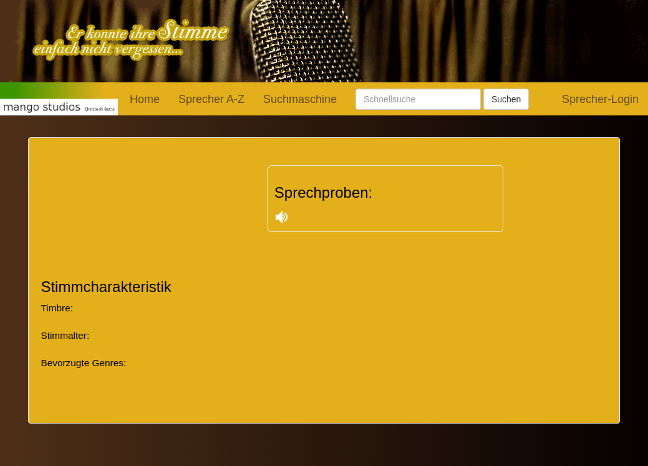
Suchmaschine (300, 99)
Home (145, 99)
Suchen (506, 99)
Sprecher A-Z (211, 99)
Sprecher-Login (600, 99)
